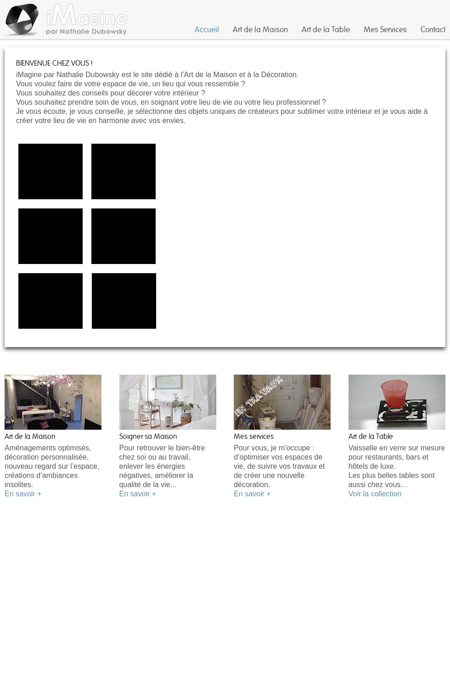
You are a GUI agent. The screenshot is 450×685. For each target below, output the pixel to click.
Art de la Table (326, 30)
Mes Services (385, 30)
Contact (433, 30)
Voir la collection (375, 494)
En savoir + (23, 494)
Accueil (207, 30)
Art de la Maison (260, 30)
